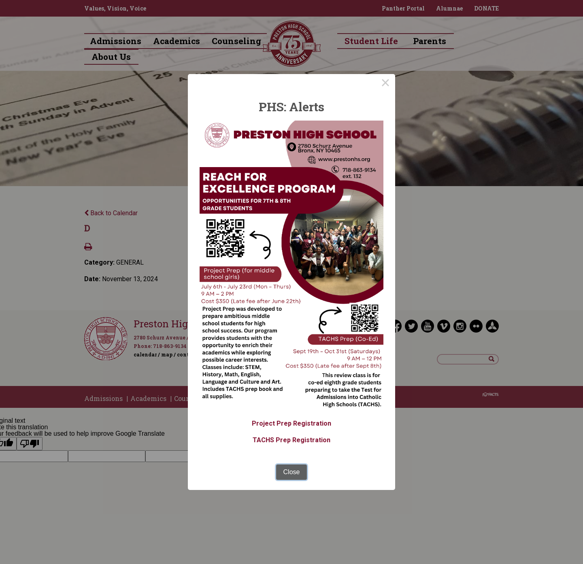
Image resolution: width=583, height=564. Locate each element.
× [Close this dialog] (385, 83)
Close (291, 472)
